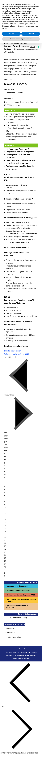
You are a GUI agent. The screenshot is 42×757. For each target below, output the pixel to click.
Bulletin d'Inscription (13, 637)
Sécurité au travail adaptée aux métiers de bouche (21, 600)
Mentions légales (30, 652)
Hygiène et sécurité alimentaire (18, 590)
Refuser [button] (11, 33)
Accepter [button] (30, 33)
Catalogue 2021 (11, 628)
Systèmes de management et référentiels (17, 606)
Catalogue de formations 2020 (16, 354)
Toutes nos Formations (14, 624)
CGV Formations (23, 658)
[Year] (10, 706)
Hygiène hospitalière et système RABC (20, 595)
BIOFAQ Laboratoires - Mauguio (17, 618)
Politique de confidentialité (15, 655)
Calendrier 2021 (11, 632)
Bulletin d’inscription (12, 351)
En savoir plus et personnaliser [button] (21, 39)
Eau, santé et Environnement (17, 586)
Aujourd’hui (9, 395)
